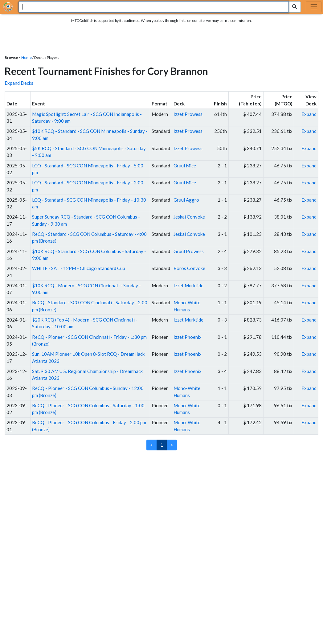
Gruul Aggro (186, 200)
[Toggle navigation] (314, 6)
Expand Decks (19, 83)
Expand (309, 114)
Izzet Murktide (188, 285)
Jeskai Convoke (189, 216)
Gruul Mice (185, 165)
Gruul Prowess (189, 251)
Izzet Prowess (188, 114)
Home (26, 57)
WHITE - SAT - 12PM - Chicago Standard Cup (78, 268)
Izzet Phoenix (188, 337)
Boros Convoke (189, 268)
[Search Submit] (294, 7)
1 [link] (161, 445)
